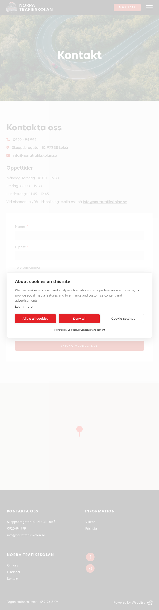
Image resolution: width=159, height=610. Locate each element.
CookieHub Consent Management (86, 329)
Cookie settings (123, 318)
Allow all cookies (36, 318)
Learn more (24, 306)
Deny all (79, 318)
